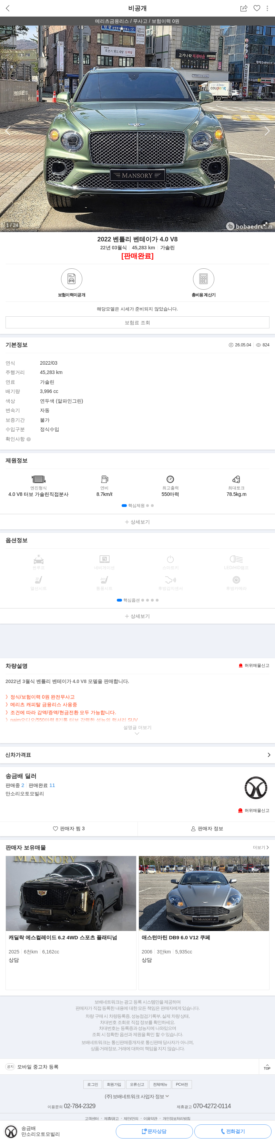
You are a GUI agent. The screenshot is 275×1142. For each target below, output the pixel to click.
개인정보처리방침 (176, 1118)
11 (52, 785)
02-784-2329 (79, 1106)
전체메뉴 (160, 1084)
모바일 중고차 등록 (38, 1066)
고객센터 (92, 1118)
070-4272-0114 (212, 1106)
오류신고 (137, 1084)
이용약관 (150, 1118)
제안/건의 (131, 1118)
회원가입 (114, 1084)
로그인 (92, 1084)
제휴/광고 (111, 1118)
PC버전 (182, 1084)
